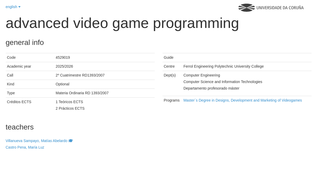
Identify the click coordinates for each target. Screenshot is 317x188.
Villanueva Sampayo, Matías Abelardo (39, 141)
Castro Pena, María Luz (25, 147)
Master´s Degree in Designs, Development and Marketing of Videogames (242, 100)
